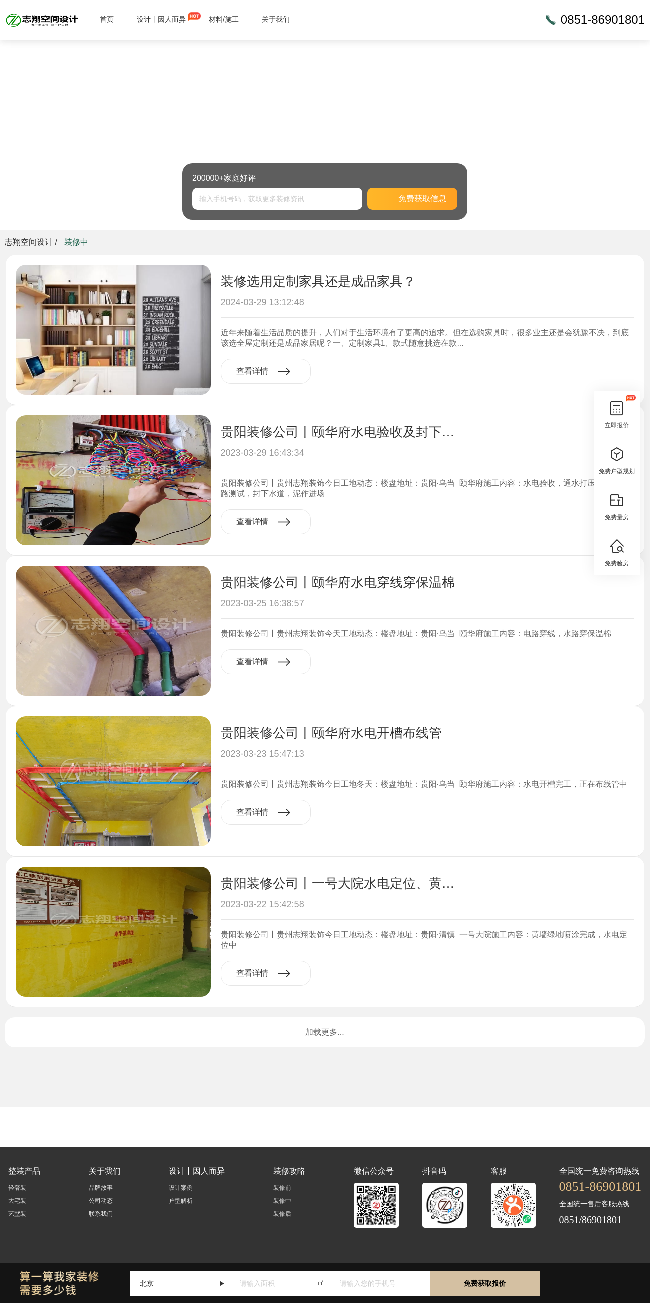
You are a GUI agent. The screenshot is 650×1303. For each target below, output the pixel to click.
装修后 (283, 1213)
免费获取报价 (485, 1283)
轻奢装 (17, 1187)
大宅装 (17, 1200)
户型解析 (181, 1200)
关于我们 (276, 19)
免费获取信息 (412, 199)
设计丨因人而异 (161, 19)
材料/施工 (224, 19)
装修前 (283, 1187)
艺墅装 (17, 1213)
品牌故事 (101, 1187)
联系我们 (101, 1213)
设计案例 (181, 1187)
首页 (107, 19)
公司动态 (101, 1200)
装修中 (283, 1200)
